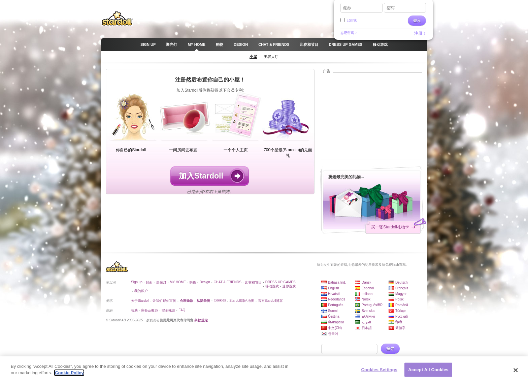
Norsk (366, 299)
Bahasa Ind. (337, 282)
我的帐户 (141, 291)
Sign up (136, 282)
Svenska (368, 311)
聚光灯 (161, 282)
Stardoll (117, 18)
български (336, 322)
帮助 (134, 310)
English (333, 288)
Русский (401, 316)
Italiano (367, 294)
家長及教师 (149, 310)
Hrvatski (334, 294)
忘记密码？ (348, 33)
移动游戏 (272, 286)
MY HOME (178, 282)
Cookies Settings (379, 369)
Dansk (366, 282)
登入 (417, 21)
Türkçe (400, 311)
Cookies (220, 300)
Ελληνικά (368, 316)
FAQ (181, 310)
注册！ (420, 33)
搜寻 (390, 348)
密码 (390, 8)
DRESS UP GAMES (280, 282)
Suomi (332, 311)
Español (368, 288)
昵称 (347, 8)
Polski (399, 299)
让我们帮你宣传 (164, 300)
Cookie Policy (69, 372)
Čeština (333, 316)
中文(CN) (335, 328)
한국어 (333, 333)
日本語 (367, 328)
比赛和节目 (253, 282)
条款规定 (201, 320)
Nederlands (336, 299)
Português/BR (372, 305)
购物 (192, 282)
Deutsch (401, 282)
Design (205, 282)
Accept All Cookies (428, 369)
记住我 (351, 20)
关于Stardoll (140, 300)
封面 (149, 282)
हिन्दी (398, 322)
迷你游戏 (289, 286)
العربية (366, 322)
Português (335, 305)
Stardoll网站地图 (241, 300)
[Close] (516, 370)
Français (401, 288)
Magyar (400, 294)
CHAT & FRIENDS (227, 282)
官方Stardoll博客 (270, 300)
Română (401, 305)
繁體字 (400, 328)
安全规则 (168, 310)
